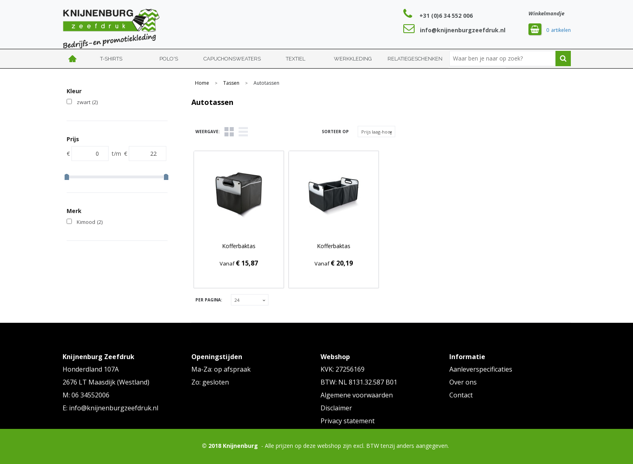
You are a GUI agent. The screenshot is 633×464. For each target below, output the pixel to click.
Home (73, 58)
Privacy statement (348, 420)
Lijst (243, 131)
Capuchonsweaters (232, 59)
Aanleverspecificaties (480, 369)
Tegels (229, 131)
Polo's (168, 59)
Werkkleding (353, 59)
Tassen (231, 83)
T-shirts (111, 59)
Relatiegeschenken (415, 59)
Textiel (295, 59)
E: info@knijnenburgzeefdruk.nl (110, 407)
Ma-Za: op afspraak (221, 369)
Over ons (463, 382)
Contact (461, 395)
